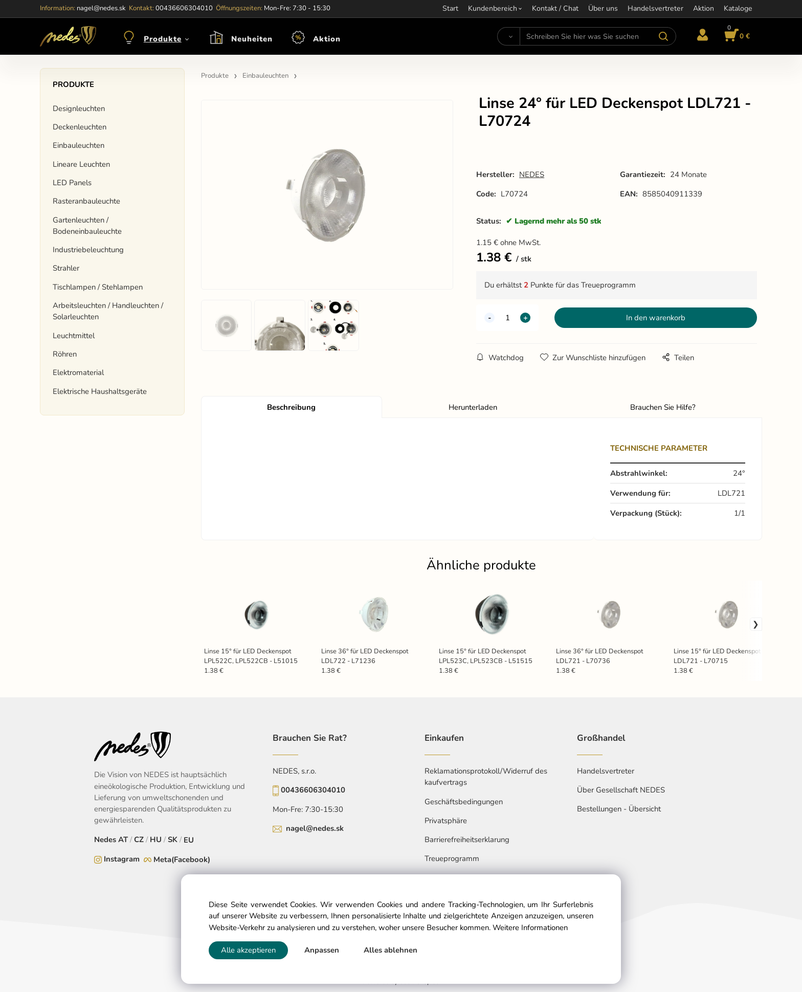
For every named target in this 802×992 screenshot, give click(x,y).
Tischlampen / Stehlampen (98, 287)
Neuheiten (252, 39)
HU (156, 839)
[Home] (68, 36)
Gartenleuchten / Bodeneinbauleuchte (87, 225)
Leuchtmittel (74, 335)
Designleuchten (79, 108)
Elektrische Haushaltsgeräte (100, 391)
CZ (139, 839)
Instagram (122, 859)
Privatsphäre (446, 820)
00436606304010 (313, 790)
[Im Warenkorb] (735, 36)
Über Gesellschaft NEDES (621, 790)
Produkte (163, 39)
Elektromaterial (78, 372)
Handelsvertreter (605, 771)
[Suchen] (508, 36)
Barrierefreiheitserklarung (467, 839)
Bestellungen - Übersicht (619, 809)
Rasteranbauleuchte (86, 201)
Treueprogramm (452, 858)
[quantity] (507, 317)
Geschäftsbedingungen (464, 802)
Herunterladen (473, 407)
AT (123, 839)
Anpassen (321, 950)
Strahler (66, 268)
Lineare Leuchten (81, 164)
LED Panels (72, 183)
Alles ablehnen (390, 950)
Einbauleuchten (78, 145)
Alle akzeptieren (248, 950)
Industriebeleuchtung (88, 250)
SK (172, 839)
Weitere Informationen (530, 927)
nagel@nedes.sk (315, 828)
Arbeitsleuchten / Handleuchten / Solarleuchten (108, 311)
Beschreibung (291, 407)
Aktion (327, 39)
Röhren (65, 354)
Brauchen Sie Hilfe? (663, 407)
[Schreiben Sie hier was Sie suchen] (598, 36)
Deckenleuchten (79, 127)
